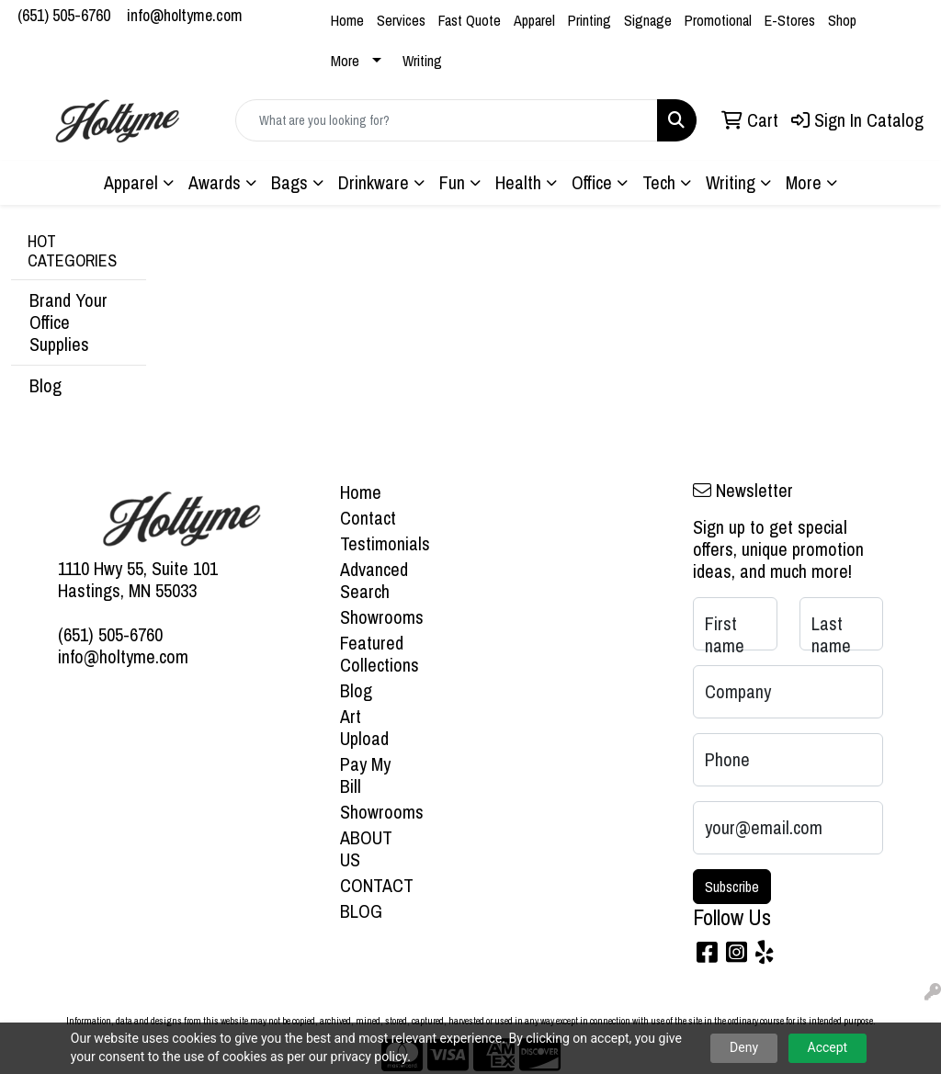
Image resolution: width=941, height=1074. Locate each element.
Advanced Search (373, 580)
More (345, 61)
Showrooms (373, 617)
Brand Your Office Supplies (68, 322)
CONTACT (373, 885)
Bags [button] (289, 182)
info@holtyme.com (185, 15)
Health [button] (518, 182)
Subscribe (732, 886)
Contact (368, 517)
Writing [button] (730, 182)
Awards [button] (214, 182)
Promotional (718, 20)
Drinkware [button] (373, 182)
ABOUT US (366, 848)
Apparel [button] (131, 182)
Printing (589, 20)
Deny (744, 1047)
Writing (422, 61)
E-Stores (790, 20)
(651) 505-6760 (63, 15)
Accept (828, 1047)
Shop (842, 20)
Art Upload (364, 727)
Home (347, 20)
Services (401, 20)
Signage (648, 20)
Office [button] (592, 182)
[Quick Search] (446, 120)
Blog (45, 385)
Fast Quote (469, 20)
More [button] (804, 182)
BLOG (361, 911)
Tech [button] (658, 182)
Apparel (534, 20)
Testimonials (373, 543)
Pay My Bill (365, 775)
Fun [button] (452, 182)
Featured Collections (373, 653)
